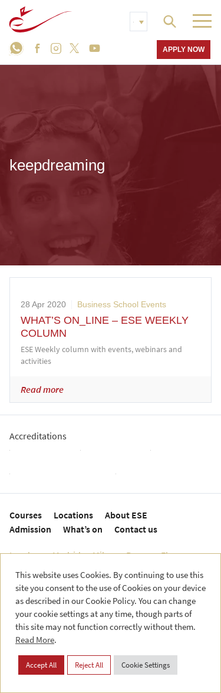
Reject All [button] (89, 665)
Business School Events (121, 304)
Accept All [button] (41, 665)
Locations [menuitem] (73, 515)
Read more (42, 389)
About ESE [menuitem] (126, 515)
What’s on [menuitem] (83, 529)
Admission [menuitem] (30, 529)
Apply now (183, 49)
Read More (34, 639)
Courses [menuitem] (25, 515)
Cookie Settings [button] (145, 665)
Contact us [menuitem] (135, 529)
